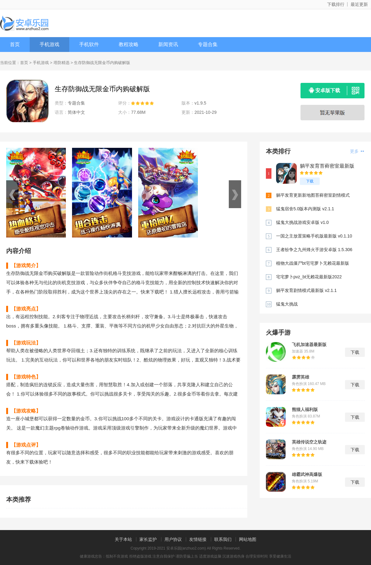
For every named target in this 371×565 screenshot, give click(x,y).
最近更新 (359, 4)
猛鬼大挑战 (287, 304)
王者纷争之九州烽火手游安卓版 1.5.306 (314, 249)
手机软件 (89, 44)
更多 (357, 151)
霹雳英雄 (300, 377)
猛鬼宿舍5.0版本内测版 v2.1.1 (305, 208)
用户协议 (173, 539)
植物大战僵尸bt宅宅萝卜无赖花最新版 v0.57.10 (312, 264)
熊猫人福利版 (305, 409)
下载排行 (335, 4)
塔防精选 (61, 62)
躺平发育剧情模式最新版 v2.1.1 (306, 290)
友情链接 (198, 539)
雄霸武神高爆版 (307, 474)
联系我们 (223, 539)
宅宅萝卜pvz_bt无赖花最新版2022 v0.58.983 (309, 277)
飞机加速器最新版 (309, 344)
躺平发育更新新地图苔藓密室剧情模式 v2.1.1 (313, 196)
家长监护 (148, 539)
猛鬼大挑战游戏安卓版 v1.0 (302, 222)
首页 (15, 44)
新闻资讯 (168, 44)
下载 (309, 181)
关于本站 (123, 539)
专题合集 (208, 44)
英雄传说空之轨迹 (309, 441)
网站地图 (247, 539)
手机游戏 (49, 44)
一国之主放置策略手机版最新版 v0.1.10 (314, 235)
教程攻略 (129, 44)
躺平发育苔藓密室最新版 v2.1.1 (327, 166)
